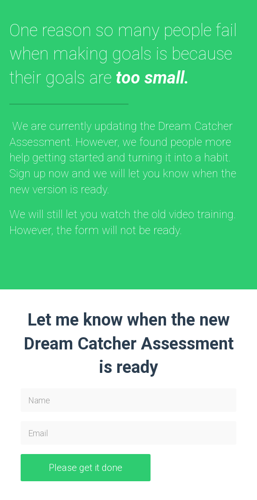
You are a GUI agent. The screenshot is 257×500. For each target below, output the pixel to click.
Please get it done (85, 467)
